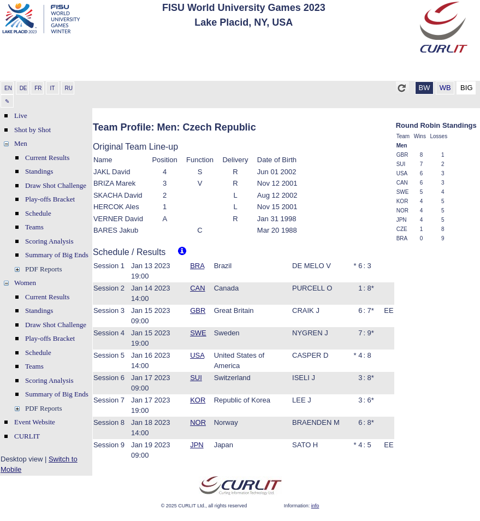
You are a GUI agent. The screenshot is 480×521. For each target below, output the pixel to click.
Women (25, 283)
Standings (39, 171)
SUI (196, 378)
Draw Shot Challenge (55, 185)
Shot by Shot (32, 130)
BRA (197, 266)
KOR (197, 400)
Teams (34, 227)
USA (197, 355)
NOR (198, 422)
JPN (197, 445)
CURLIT (27, 436)
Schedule (38, 213)
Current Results (47, 157)
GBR (197, 310)
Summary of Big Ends (56, 255)
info (315, 505)
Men (20, 143)
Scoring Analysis (49, 241)
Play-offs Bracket (50, 199)
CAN (197, 288)
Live (20, 115)
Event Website (34, 422)
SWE (198, 333)
